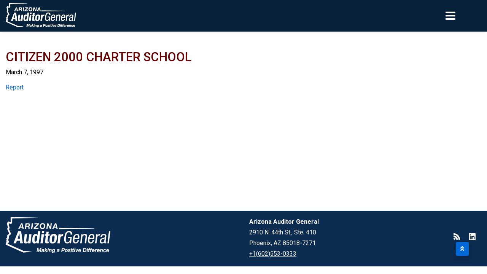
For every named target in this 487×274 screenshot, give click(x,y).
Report (15, 87)
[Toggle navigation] (463, 15)
